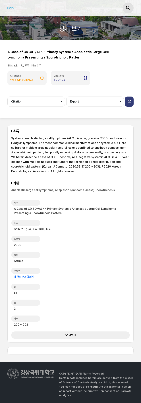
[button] (129, 102)
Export (74, 101)
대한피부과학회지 (24, 277)
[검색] (128, 8)
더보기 (70, 335)
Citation (16, 101)
